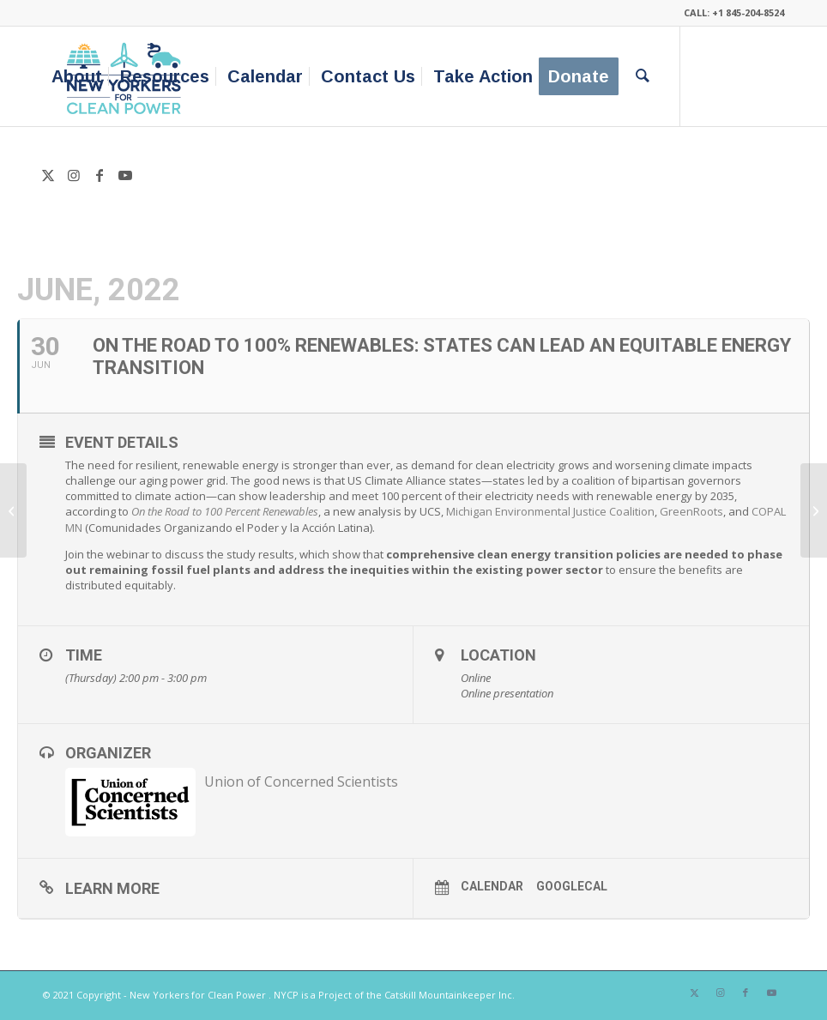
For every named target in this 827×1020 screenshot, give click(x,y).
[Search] (642, 76)
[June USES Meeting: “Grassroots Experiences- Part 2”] (813, 510)
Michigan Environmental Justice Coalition (550, 511)
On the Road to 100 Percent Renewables (224, 511)
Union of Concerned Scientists (301, 781)
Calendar (492, 886)
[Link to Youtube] (125, 175)
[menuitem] (77, 76)
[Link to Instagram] (74, 175)
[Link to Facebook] (99, 175)
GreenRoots (691, 511)
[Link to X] (48, 175)
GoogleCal (571, 886)
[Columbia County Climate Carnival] (13, 510)
